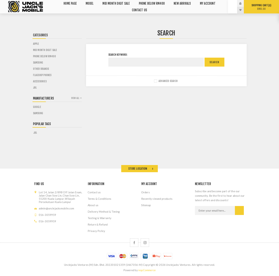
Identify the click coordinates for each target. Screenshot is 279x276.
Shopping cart (261, 7)
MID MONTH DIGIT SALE (45, 50)
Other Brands (41, 69)
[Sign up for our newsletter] (215, 210)
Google (37, 107)
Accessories (40, 81)
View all (75, 98)
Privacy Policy (96, 231)
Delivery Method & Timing (104, 211)
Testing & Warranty (100, 218)
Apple (36, 43)
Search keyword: (118, 54)
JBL (35, 87)
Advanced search (168, 81)
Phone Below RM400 (44, 56)
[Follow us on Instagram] (145, 242)
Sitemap (146, 205)
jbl (35, 132)
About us (93, 205)
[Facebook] (134, 242)
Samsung (38, 62)
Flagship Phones (42, 75)
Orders (145, 192)
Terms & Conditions (99, 198)
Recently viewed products (157, 198)
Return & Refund (98, 224)
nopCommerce (147, 270)
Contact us (94, 192)
